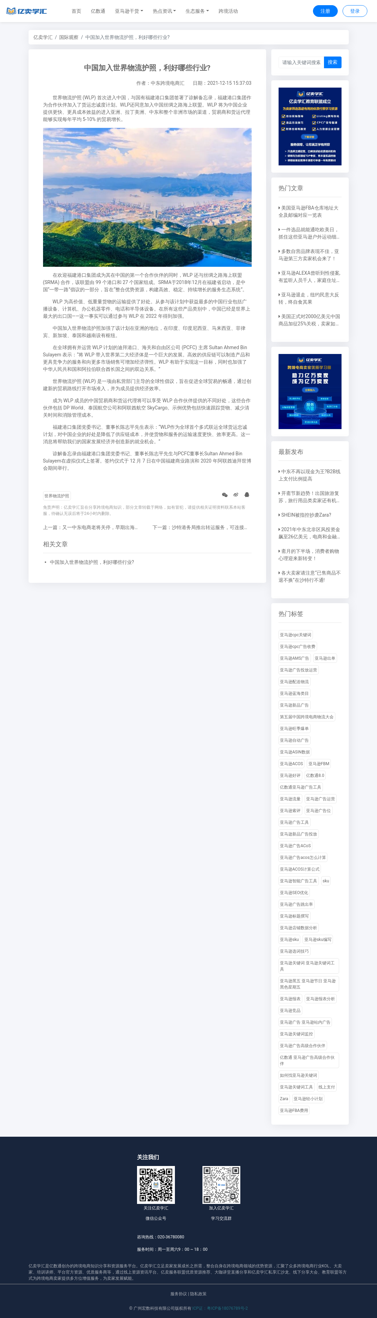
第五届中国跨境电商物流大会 (307, 716)
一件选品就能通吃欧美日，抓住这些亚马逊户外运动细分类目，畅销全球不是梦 (310, 237)
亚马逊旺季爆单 (294, 728)
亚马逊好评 (290, 775)
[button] (129, 11)
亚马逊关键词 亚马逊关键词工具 (307, 966)
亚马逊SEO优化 (294, 892)
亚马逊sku (289, 939)
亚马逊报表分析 (320, 998)
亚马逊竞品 (290, 1010)
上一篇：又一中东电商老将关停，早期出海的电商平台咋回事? (109, 527)
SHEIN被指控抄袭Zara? (306, 515)
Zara (284, 1098)
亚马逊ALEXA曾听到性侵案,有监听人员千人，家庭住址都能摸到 (310, 280)
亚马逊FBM (318, 763)
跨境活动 (228, 11)
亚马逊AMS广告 (294, 658)
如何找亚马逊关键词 (298, 1075)
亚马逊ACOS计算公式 (300, 869)
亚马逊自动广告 (294, 740)
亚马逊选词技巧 (294, 951)
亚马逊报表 (290, 998)
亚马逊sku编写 (318, 939)
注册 (325, 11)
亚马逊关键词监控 (296, 1034)
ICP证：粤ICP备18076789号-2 (220, 1308)
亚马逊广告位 (318, 810)
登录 (355, 11)
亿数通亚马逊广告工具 (300, 787)
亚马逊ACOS (291, 763)
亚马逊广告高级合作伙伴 (302, 1045)
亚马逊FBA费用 (294, 1110)
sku (326, 881)
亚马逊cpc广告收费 (297, 646)
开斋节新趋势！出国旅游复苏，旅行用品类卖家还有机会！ (309, 500)
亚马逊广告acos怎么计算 (303, 857)
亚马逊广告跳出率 (296, 904)
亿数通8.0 (315, 775)
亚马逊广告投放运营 (298, 670)
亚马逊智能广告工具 (298, 881)
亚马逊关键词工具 (296, 1087)
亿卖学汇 (43, 37)
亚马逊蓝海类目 (294, 693)
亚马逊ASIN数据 (295, 752)
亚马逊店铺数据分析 (298, 927)
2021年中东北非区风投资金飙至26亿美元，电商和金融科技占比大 (310, 537)
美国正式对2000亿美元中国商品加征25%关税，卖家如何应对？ (310, 324)
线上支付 (326, 1087)
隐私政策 (198, 1293)
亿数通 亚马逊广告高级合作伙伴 (307, 1060)
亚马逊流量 (290, 799)
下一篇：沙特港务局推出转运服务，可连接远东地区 (208, 527)
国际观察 (68, 37)
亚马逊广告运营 (320, 799)
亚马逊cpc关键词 (295, 634)
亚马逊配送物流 (294, 681)
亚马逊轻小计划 (308, 1098)
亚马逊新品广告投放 (298, 834)
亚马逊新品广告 (294, 705)
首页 (76, 11)
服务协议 (178, 1293)
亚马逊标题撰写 (294, 916)
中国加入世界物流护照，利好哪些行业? (92, 562)
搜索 (332, 62)
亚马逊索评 (290, 810)
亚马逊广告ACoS (295, 845)
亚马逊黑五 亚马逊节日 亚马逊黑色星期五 (308, 984)
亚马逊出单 (325, 658)
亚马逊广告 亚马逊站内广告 (305, 1022)
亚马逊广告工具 (294, 822)
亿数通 (98, 11)
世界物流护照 (56, 496)
